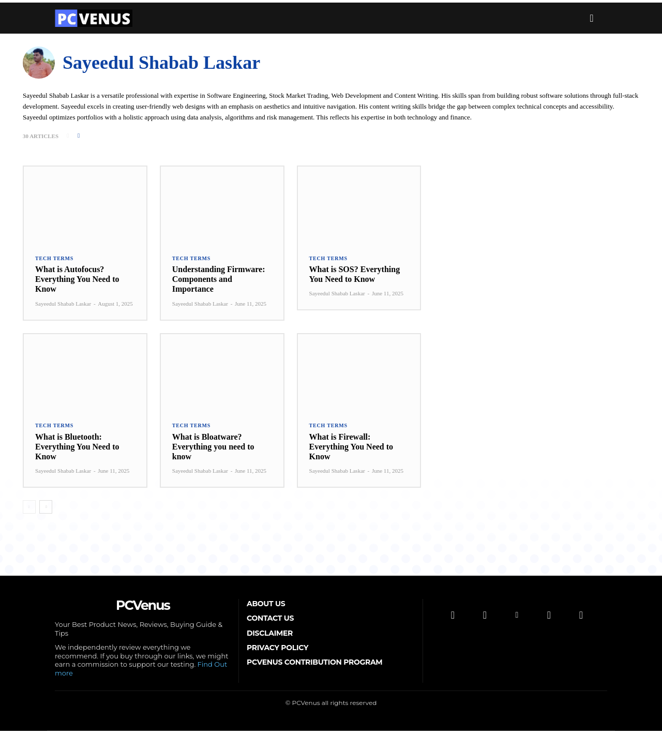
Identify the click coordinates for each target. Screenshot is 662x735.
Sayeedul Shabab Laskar (63, 305)
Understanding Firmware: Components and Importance (218, 281)
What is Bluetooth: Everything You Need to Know (77, 448)
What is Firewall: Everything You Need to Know (351, 448)
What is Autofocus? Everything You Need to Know (77, 281)
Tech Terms (54, 260)
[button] (591, 18)
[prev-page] (29, 509)
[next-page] (45, 509)
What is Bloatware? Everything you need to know (213, 448)
